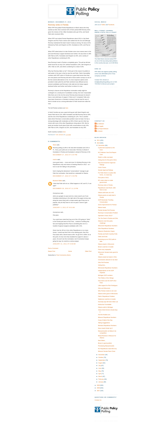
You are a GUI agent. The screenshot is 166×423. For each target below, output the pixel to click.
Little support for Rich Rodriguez (108, 285)
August (100, 363)
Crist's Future (102, 167)
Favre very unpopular (104, 249)
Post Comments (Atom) (63, 255)
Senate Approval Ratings (105, 170)
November (101, 354)
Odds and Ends (102, 236)
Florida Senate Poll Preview (106, 210)
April (99, 373)
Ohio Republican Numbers (106, 228)
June (100, 368)
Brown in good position (105, 343)
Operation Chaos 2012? (105, 215)
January (101, 382)
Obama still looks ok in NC (106, 192)
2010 (98, 143)
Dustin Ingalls (99, 126)
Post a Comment (53, 248)
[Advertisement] (108, 102)
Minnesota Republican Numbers (107, 268)
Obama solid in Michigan (105, 307)
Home (70, 251)
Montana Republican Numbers (107, 325)
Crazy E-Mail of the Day (105, 320)
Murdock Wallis (57, 180)
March (100, 376)
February (101, 379)
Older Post (88, 251)
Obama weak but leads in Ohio (107, 257)
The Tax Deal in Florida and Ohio (108, 218)
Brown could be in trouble (105, 247)
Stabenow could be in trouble (107, 299)
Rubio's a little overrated (105, 157)
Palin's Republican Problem (106, 296)
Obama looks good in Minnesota (108, 293)
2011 (98, 140)
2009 (98, 385)
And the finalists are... (104, 314)
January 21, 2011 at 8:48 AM (64, 244)
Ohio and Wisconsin (104, 288)
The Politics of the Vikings (106, 278)
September (101, 360)
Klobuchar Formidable (104, 304)
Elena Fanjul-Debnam (101, 128)
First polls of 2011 (103, 177)
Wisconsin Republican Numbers (107, 225)
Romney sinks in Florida (105, 185)
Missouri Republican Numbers (107, 317)
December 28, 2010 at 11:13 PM (65, 188)
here (66, 108)
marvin (55, 159)
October (101, 357)
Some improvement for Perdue (107, 204)
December (101, 145)
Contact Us (98, 400)
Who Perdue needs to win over (107, 291)
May (99, 371)
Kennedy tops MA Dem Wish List (108, 302)
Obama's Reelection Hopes (106, 231)
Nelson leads (102, 207)
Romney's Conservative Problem (108, 213)
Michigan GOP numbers (105, 275)
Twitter (103, 24)
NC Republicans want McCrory (107, 348)
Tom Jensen (98, 131)
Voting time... (102, 265)
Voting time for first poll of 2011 (107, 160)
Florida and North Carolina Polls (107, 234)
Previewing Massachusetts (106, 346)
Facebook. (111, 24)
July (99, 365)
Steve (54, 145)
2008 (98, 388)
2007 (98, 390)
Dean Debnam (99, 123)
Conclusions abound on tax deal (107, 259)
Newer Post (51, 251)
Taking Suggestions (104, 323)
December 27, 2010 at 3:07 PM (65, 155)
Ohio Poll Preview (103, 262)
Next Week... (102, 340)
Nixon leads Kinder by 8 (105, 328)
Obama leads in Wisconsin (106, 244)
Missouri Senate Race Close (106, 351)
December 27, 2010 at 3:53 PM (65, 176)
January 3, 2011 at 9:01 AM (64, 207)
